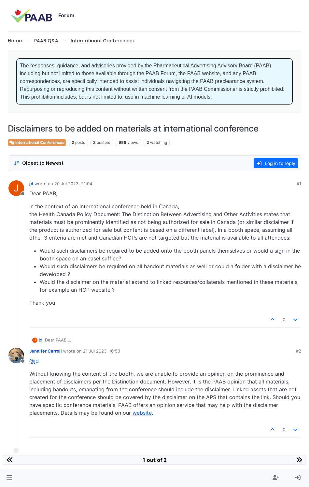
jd (31, 183)
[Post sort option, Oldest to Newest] (38, 163)
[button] (9, 477)
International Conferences (36, 142)
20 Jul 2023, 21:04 (73, 183)
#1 (299, 183)
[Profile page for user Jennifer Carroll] (16, 355)
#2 (298, 351)
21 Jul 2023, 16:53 (101, 351)
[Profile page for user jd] (16, 188)
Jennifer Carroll (45, 351)
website (142, 413)
